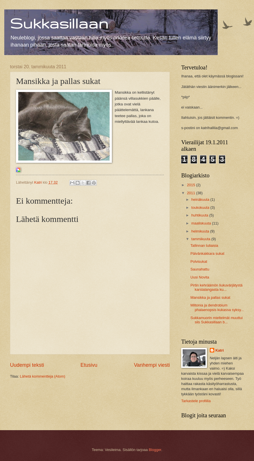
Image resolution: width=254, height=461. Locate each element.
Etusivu (88, 365)
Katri (219, 350)
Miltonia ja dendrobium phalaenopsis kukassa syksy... (217, 307)
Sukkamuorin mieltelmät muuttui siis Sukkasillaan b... (216, 320)
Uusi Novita (199, 277)
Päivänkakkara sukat (207, 253)
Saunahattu (199, 269)
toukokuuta (200, 207)
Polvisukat (198, 261)
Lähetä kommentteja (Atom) (42, 376)
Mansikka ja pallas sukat (210, 297)
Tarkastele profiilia (196, 401)
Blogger (155, 450)
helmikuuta (200, 231)
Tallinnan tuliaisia (204, 245)
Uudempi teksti (27, 365)
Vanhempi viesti (152, 365)
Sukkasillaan (59, 23)
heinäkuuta (200, 199)
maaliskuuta (201, 223)
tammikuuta (201, 239)
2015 (191, 185)
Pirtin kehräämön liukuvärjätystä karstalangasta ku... (216, 287)
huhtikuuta (200, 215)
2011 (191, 193)
